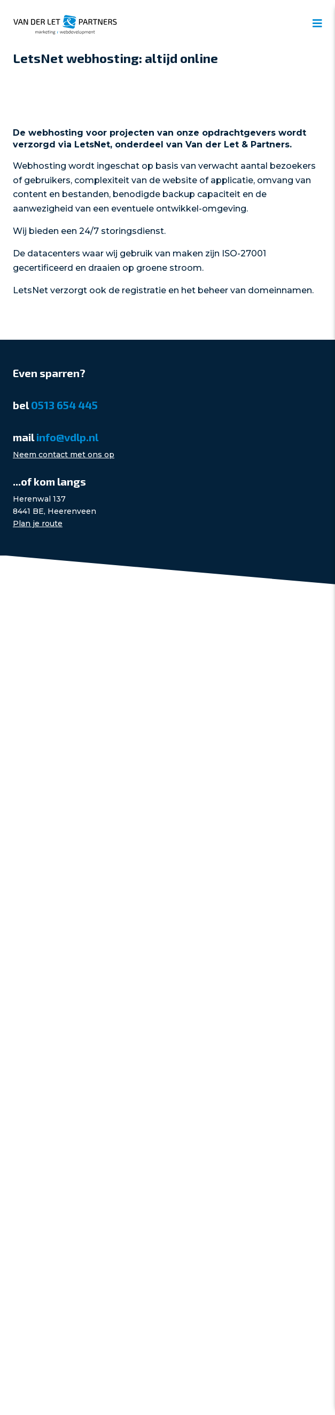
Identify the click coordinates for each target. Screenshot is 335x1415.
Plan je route (38, 523)
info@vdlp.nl (67, 437)
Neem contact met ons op (63, 454)
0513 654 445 (64, 404)
